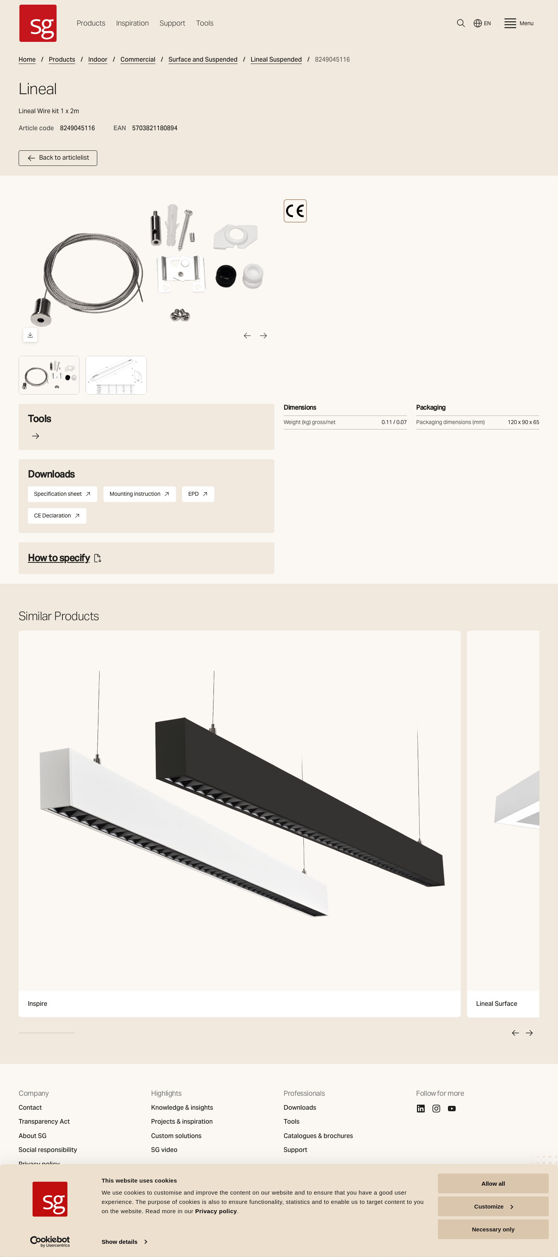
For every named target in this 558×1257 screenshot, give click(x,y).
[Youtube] (451, 1108)
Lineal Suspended (276, 60)
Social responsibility (48, 1150)
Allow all (493, 1183)
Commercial (138, 60)
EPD (201, 495)
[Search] (461, 23)
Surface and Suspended (203, 60)
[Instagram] (436, 1108)
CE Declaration (60, 517)
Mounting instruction (143, 495)
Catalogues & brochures (318, 1136)
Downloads (300, 1108)
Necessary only (493, 1229)
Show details (120, 1241)
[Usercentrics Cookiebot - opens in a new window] (50, 1242)
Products (91, 23)
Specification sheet (65, 495)
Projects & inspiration (182, 1122)
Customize (493, 1206)
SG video (164, 1150)
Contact (30, 1108)
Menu (518, 23)
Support (172, 23)
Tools (205, 23)
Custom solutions (176, 1136)
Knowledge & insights (182, 1108)
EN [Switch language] (482, 23)
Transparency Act (44, 1122)
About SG (32, 1136)
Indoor (97, 60)
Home (27, 60)
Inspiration (132, 23)
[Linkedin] (420, 1108)
